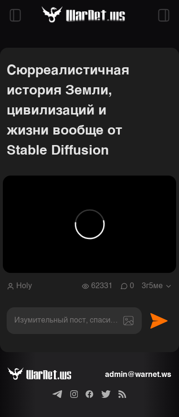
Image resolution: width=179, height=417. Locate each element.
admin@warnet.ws (138, 375)
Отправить (159, 320)
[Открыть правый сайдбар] (163, 15)
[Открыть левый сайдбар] (15, 15)
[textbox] (74, 320)
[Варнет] (47, 375)
